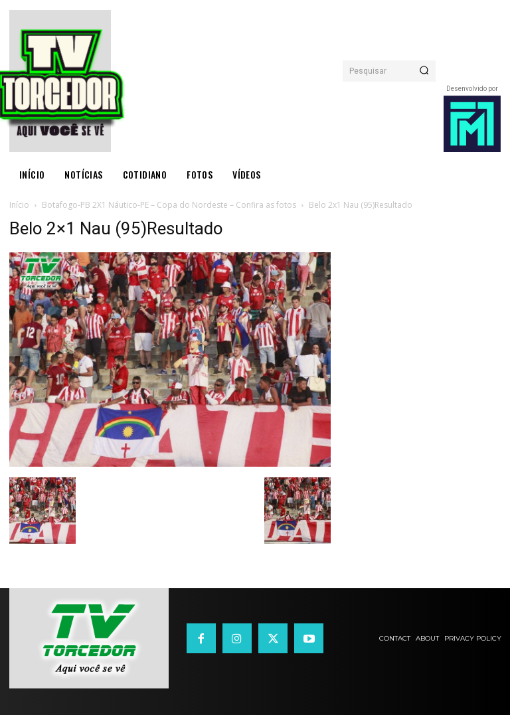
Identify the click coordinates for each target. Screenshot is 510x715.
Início (19, 204)
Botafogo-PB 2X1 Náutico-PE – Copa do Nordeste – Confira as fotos (169, 204)
